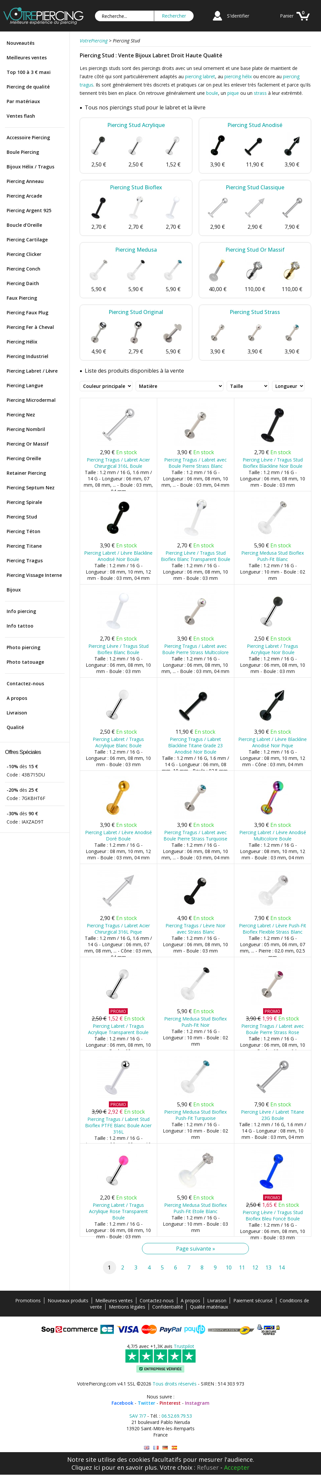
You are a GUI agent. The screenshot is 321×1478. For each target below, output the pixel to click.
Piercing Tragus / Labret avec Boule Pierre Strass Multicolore (195, 649)
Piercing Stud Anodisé (254, 125)
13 (268, 1267)
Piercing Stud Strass (255, 312)
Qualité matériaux (209, 1307)
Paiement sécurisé (253, 1300)
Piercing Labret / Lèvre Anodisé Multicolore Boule (272, 835)
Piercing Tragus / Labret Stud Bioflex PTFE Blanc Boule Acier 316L (118, 1125)
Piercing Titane (24, 546)
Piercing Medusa (136, 249)
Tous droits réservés (175, 1384)
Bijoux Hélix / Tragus (30, 166)
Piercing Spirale (24, 502)
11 (242, 1267)
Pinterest (170, 1403)
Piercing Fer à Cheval (30, 327)
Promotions (28, 1300)
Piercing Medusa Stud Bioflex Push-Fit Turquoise (195, 1115)
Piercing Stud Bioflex (136, 187)
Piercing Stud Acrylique (136, 125)
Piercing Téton (23, 531)
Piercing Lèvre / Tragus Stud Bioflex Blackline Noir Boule (273, 463)
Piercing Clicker (24, 254)
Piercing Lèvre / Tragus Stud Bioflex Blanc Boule (118, 649)
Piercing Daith (23, 283)
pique (233, 93)
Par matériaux (23, 101)
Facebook (122, 1403)
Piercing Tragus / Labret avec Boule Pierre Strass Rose (272, 1029)
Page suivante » (195, 1248)
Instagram (197, 1403)
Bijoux (14, 589)
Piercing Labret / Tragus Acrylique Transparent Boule (118, 1029)
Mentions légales (127, 1307)
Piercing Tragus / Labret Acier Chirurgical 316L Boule (118, 463)
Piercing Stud (22, 517)
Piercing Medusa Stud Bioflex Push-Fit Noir (195, 1022)
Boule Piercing (23, 152)
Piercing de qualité (28, 87)
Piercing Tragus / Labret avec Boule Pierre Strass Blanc (195, 463)
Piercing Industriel (27, 356)
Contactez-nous (25, 683)
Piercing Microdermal (31, 400)
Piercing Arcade (24, 196)
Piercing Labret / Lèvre (32, 371)
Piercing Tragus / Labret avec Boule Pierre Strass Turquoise (195, 835)
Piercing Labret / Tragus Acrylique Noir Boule (272, 649)
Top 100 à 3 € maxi (29, 72)
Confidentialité (167, 1307)
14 (282, 1267)
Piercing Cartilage (27, 239)
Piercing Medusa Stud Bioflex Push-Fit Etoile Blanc (195, 1208)
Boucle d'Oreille (24, 225)
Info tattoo (20, 626)
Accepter (237, 1467)
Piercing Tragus (25, 560)
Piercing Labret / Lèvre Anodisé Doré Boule (118, 835)
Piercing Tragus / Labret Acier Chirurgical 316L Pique (118, 928)
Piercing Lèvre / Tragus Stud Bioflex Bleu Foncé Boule (273, 1215)
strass (260, 93)
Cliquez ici (85, 1467)
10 (229, 1267)
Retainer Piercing (26, 473)
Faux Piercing (22, 298)
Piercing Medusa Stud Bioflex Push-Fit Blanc (272, 556)
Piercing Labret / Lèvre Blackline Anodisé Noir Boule (118, 556)
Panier (287, 16)
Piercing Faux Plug (27, 312)
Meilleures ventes (27, 57)
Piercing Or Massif (28, 444)
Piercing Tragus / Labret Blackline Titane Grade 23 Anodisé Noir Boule (195, 745)
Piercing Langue (25, 385)
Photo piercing (23, 647)
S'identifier (238, 16)
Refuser (208, 1467)
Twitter (146, 1403)
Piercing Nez (21, 414)
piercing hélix (238, 76)
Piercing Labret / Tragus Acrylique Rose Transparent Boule (118, 1211)
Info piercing (21, 611)
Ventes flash (21, 116)
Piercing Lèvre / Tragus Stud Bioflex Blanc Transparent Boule (195, 556)
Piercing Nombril (26, 429)
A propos (17, 698)
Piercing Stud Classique (255, 187)
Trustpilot (184, 1346)
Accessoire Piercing (28, 137)
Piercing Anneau (25, 181)
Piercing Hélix (22, 342)
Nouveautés (20, 43)
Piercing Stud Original (136, 312)
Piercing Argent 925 (29, 210)
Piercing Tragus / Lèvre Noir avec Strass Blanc (195, 928)
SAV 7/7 (137, 1416)
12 (255, 1267)
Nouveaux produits (68, 1300)
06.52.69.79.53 (176, 1416)
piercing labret (200, 76)
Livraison (17, 712)
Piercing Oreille (24, 458)
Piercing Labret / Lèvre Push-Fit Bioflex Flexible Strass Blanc (272, 928)
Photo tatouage (25, 662)
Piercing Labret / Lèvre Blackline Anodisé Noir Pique (272, 742)
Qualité (15, 727)
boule (212, 93)
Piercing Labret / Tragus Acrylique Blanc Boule (118, 742)
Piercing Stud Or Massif (255, 249)
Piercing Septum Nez (31, 487)
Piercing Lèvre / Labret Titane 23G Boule (272, 1115)
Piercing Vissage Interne (34, 575)
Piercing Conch (23, 269)
